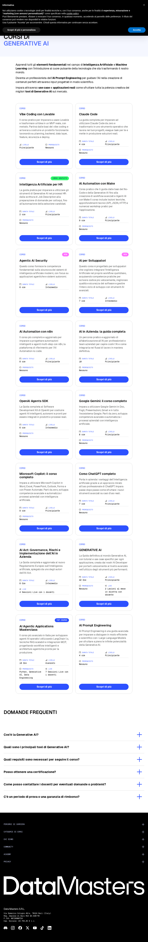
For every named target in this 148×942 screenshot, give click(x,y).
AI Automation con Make (97, 183)
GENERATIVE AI (90, 550)
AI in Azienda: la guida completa (102, 331)
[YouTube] (35, 928)
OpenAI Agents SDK (33, 401)
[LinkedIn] (49, 928)
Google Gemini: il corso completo (103, 401)
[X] (27, 928)
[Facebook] (20, 928)
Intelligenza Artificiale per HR (41, 184)
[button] (144, 4)
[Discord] (5, 928)
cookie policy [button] (73, 13)
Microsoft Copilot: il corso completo (38, 475)
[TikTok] (42, 928)
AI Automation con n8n (36, 331)
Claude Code (88, 114)
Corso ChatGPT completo (97, 473)
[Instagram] (13, 928)
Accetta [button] (137, 30)
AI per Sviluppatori (92, 260)
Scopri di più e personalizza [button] (21, 30)
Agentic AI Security (33, 260)
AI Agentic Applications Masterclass (36, 628)
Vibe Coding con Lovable (37, 114)
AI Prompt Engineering (95, 625)
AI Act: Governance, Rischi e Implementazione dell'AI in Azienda (39, 553)
